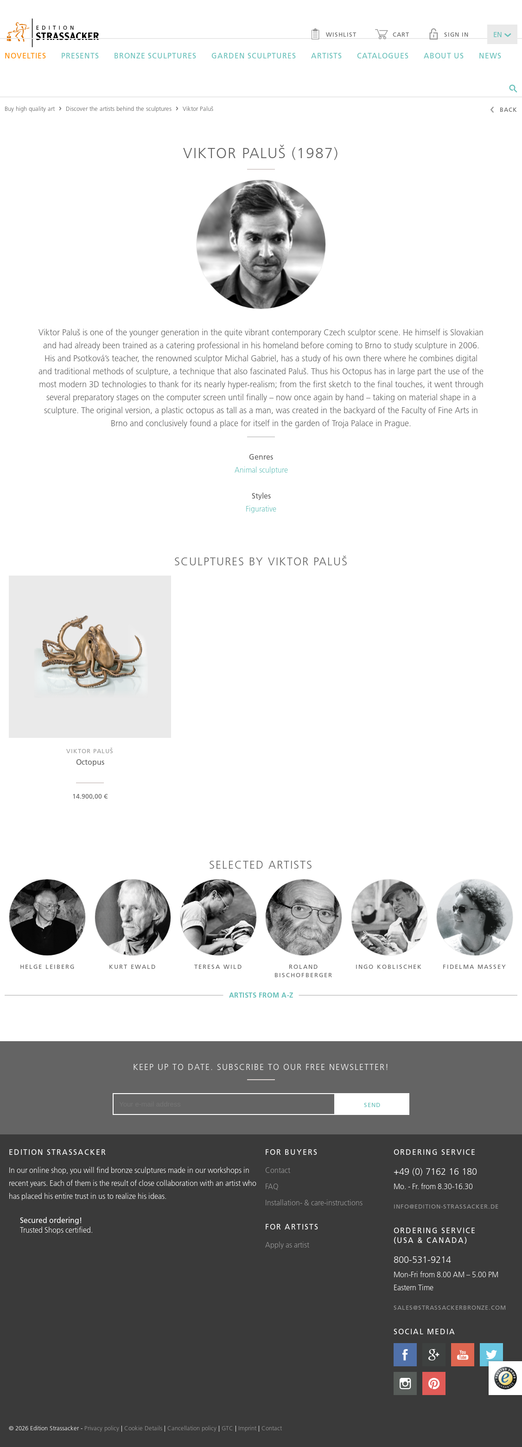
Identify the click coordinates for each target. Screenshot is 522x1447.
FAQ (272, 1186)
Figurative (261, 508)
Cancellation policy (191, 1428)
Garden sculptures (253, 55)
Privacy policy (101, 1428)
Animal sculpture (261, 469)
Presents (80, 55)
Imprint (247, 1428)
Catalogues (383, 55)
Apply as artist (287, 1244)
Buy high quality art (30, 108)
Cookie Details (143, 1428)
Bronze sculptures (155, 55)
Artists (326, 55)
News (490, 55)
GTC (227, 1428)
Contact (277, 1170)
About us (444, 55)
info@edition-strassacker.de (446, 1206)
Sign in (448, 35)
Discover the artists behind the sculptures (119, 108)
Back (503, 110)
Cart (392, 35)
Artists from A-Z (261, 995)
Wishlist (333, 35)
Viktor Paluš (198, 108)
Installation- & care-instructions (314, 1202)
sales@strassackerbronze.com (450, 1307)
